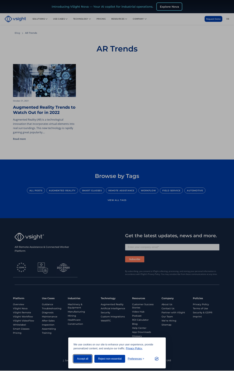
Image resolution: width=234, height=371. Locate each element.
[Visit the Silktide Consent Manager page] (157, 359)
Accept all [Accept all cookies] (82, 358)
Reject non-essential (110, 358)
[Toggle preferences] (136, 358)
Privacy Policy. (134, 348)
